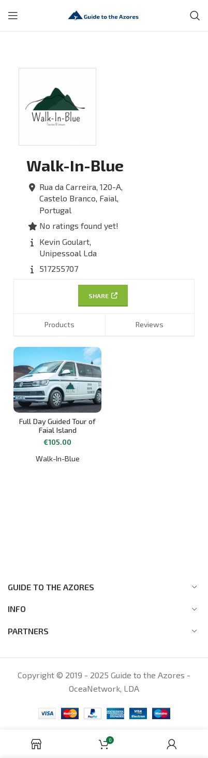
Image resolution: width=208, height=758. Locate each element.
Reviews (150, 324)
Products (59, 324)
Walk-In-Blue (58, 458)
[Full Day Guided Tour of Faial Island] (57, 380)
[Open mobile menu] (13, 15)
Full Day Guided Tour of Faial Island (57, 425)
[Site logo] (104, 14)
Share (102, 295)
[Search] (195, 15)
